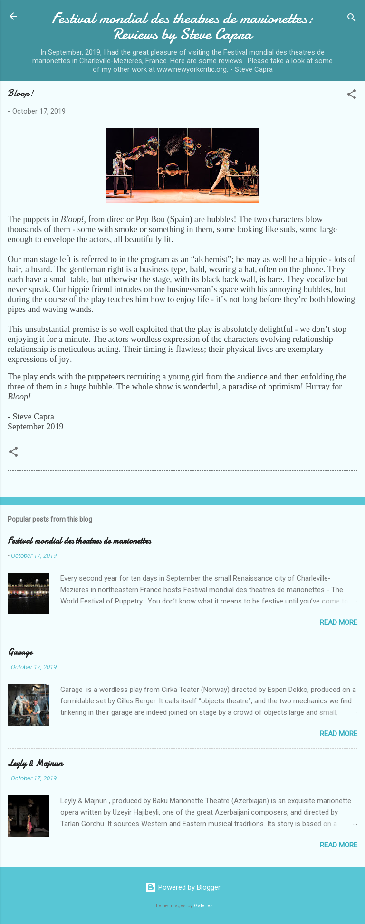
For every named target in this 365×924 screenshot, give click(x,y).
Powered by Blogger (183, 887)
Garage (20, 652)
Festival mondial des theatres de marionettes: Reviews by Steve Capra (183, 26)
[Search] (351, 19)
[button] (351, 95)
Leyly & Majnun (35, 763)
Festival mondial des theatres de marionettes (79, 541)
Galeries (203, 906)
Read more (338, 622)
